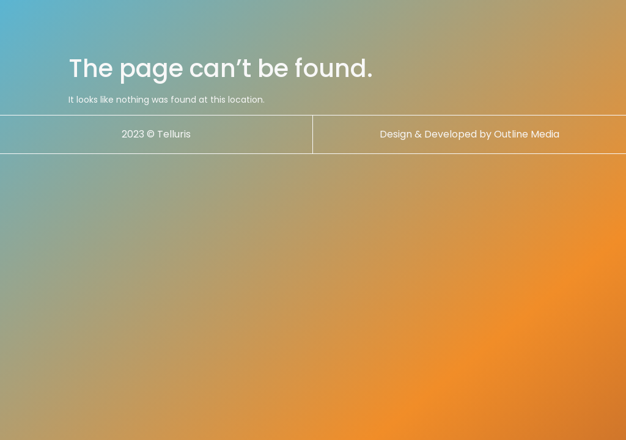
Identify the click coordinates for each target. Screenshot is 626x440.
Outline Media (526, 143)
